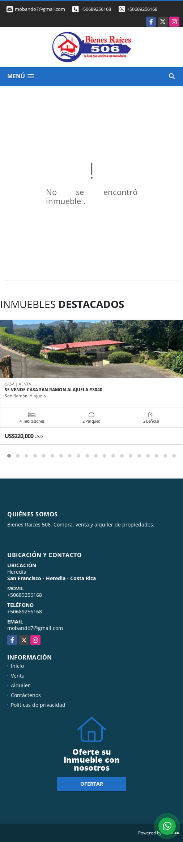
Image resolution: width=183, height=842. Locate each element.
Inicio (17, 665)
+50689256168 (96, 9)
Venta (18, 675)
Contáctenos (26, 695)
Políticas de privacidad (38, 704)
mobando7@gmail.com (35, 628)
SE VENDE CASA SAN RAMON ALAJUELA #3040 (53, 390)
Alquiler (20, 685)
